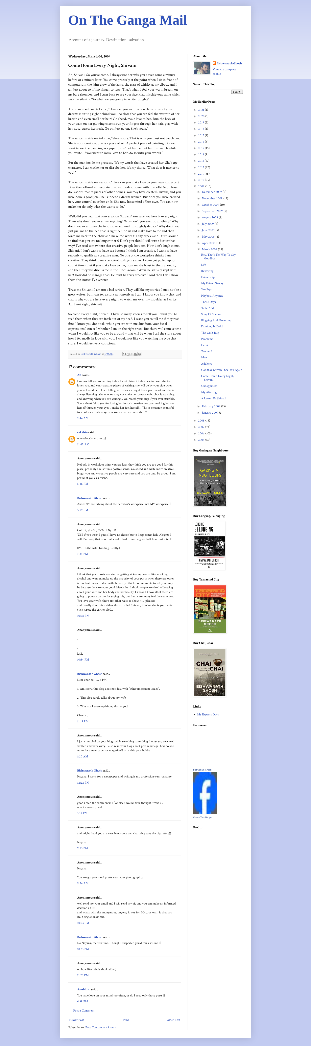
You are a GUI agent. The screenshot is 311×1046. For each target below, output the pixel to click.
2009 (201, 186)
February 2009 (211, 406)
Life (203, 265)
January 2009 (210, 413)
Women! (206, 351)
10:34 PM (83, 660)
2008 (201, 421)
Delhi (204, 345)
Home (125, 1020)
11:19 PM (82, 721)
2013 (201, 161)
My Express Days (208, 714)
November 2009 (212, 198)
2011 (201, 174)
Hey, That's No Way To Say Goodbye (218, 257)
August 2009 (210, 217)
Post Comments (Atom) (100, 1027)
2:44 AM (82, 418)
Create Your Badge (202, 817)
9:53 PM (82, 848)
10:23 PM (83, 923)
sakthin (82, 432)
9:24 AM (82, 883)
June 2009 (208, 230)
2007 (201, 427)
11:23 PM (83, 975)
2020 (201, 116)
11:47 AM (83, 444)
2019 (201, 122)
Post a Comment (83, 1011)
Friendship (208, 277)
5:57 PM (82, 510)
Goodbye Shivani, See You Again (221, 370)
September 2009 (213, 211)
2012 (201, 167)
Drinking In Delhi (212, 326)
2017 (201, 135)
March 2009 (210, 249)
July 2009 (208, 224)
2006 (201, 433)
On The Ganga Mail (127, 20)
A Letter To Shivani (213, 398)
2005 (201, 440)
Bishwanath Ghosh (89, 498)
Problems (207, 339)
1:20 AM (82, 756)
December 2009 (212, 192)
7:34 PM (82, 554)
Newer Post (76, 1020)
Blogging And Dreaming (216, 320)
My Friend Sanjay (212, 283)
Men (204, 357)
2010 (201, 180)
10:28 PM (83, 616)
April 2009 (209, 243)
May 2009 (208, 237)
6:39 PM (82, 1001)
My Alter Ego (209, 392)
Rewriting (207, 271)
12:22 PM (83, 783)
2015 (201, 148)
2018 (201, 129)
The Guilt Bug (210, 333)
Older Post (173, 1020)
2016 (201, 142)
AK (79, 375)
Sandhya (206, 289)
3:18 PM (82, 813)
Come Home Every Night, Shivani (217, 378)
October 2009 (211, 205)
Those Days (208, 302)
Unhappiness (209, 386)
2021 (201, 110)
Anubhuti (83, 989)
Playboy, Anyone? (212, 296)
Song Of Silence (211, 314)
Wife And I (208, 308)
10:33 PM (83, 949)
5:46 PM (82, 484)
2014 (201, 154)
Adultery (206, 364)
